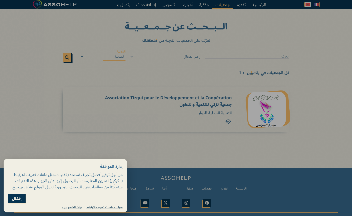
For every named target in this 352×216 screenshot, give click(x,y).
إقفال (17, 198)
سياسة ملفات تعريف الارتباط (104, 207)
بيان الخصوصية (72, 207)
